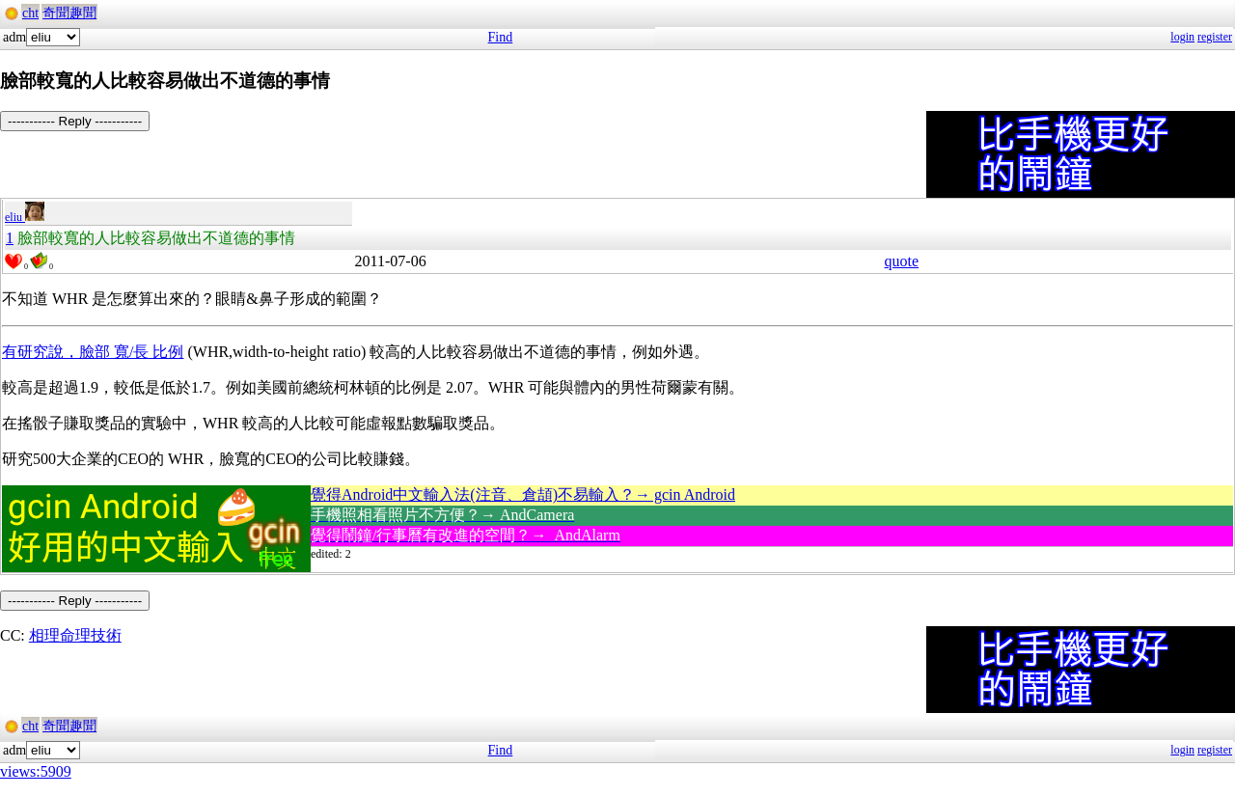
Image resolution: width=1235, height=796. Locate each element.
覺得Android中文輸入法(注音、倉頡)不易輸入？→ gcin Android (523, 494)
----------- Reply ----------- (75, 121)
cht (30, 13)
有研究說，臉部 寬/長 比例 (92, 351)
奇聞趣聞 (69, 13)
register (1214, 36)
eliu (24, 217)
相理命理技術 (75, 635)
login (1182, 36)
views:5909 (35, 771)
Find (500, 37)
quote (902, 261)
